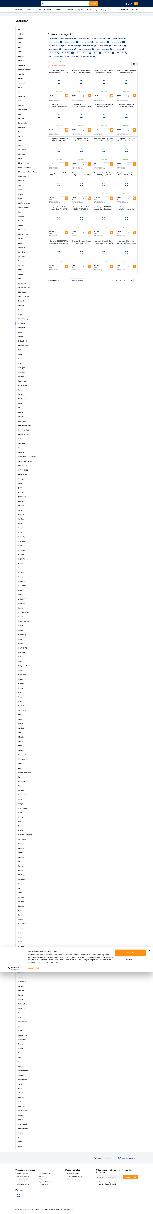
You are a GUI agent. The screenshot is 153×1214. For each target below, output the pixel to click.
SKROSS (21, 946)
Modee (20, 679)
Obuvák (21, 737)
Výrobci (80, 10)
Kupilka (21, 572)
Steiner (20, 977)
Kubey (20, 568)
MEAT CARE (22, 648)
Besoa (20, 132)
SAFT (20, 893)
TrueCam (21, 1053)
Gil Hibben (22, 399)
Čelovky (51, 38)
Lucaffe (20, 617)
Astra (20, 87)
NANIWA (21, 706)
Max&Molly (22, 635)
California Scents (24, 203)
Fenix (20, 354)
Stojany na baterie (86, 56)
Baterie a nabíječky (66, 38)
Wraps (20, 1115)
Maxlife (20, 644)
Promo (96, 52)
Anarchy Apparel (24, 70)
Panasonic (22, 781)
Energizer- (22, 328)
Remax (20, 866)
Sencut (20, 915)
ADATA (21, 30)
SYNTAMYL (22, 991)
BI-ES (20, 141)
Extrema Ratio (23, 345)
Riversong (21, 879)
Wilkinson (21, 1106)
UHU (19, 1057)
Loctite (20, 608)
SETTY (20, 919)
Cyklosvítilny (121, 52)
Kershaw (21, 519)
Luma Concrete (23, 621)
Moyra (20, 688)
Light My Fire (23, 599)
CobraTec (21, 248)
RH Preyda (22, 875)
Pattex (20, 786)
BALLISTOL (22, 96)
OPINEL (21, 764)
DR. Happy (22, 292)
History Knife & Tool (25, 461)
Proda (20, 826)
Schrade (21, 906)
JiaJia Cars (22, 497)
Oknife (20, 741)
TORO (20, 1031)
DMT (20, 279)
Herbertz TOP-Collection (27, 457)
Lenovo (20, 595)
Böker (20, 159)
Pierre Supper (23, 808)
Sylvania (21, 986)
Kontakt (135, 10)
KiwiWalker (22, 541)
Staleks (20, 973)
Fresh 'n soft (22, 385)
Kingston (21, 528)
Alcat (20, 47)
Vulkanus (21, 1102)
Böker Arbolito (23, 163)
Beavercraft (22, 110)
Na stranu (127, 64)
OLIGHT (21, 750)
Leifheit (20, 590)
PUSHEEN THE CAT (25, 835)
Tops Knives (22, 1022)
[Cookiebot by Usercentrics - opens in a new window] (13, 1209)
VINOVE (21, 1097)
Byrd (20, 199)
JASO (20, 488)
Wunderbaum (23, 1128)
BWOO (20, 194)
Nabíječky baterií (70, 56)
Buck (20, 190)
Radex (20, 853)
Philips (20, 804)
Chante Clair (22, 230)
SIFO (20, 937)
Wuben (20, 1120)
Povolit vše (130, 1194)
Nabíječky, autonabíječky (99, 38)
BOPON (21, 181)
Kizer (20, 546)
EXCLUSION (22, 341)
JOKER (20, 501)
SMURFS (21, 959)
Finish (20, 363)
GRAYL (20, 417)
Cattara (21, 216)
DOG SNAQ (22, 283)
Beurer (20, 136)
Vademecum (22, 1080)
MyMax (20, 701)
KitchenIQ (21, 537)
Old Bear (21, 746)
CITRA (20, 239)
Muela (20, 692)
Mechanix (21, 652)
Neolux (20, 724)
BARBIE (21, 101)
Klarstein (21, 550)
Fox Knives (22, 381)
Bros (19, 185)
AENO (20, 43)
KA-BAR (21, 506)
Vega (20, 1088)
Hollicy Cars (22, 466)
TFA (19, 1017)
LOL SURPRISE (23, 612)
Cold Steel (22, 252)
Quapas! (21, 848)
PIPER (20, 813)
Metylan (21, 661)
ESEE (20, 332)
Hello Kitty (22, 443)
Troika (20, 1048)
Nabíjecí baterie (88, 45)
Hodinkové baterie (82, 52)
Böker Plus (22, 176)
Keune (20, 523)
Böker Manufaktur (24, 167)
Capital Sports (23, 207)
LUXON (20, 626)
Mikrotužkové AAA (54, 45)
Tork (19, 1026)
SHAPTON (22, 924)
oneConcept (22, 759)
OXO (19, 768)
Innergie (21, 479)
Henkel (20, 448)
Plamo (20, 817)
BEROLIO (21, 127)
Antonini (21, 74)
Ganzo (20, 390)
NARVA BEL (22, 710)
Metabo (21, 657)
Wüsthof (21, 1133)
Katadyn (21, 514)
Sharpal (21, 928)
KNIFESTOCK (22, 559)
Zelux (20, 1146)
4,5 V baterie (53, 52)
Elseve (20, 310)
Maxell (20, 639)
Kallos (20, 510)
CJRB (20, 243)
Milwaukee (22, 675)
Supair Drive (22, 982)
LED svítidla (107, 52)
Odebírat (130, 1177)
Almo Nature (22, 56)
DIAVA (20, 274)
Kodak (20, 563)
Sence (20, 910)
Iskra (20, 483)
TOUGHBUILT (23, 1035)
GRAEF (20, 412)
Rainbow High (23, 857)
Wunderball (22, 1124)
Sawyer (21, 902)
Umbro (20, 1062)
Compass (21, 256)
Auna (20, 92)
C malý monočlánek (85, 49)
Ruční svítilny (66, 52)
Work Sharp (22, 1111)
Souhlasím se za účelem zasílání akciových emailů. (118, 1183)
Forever (21, 377)
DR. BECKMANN (24, 288)
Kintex (20, 532)
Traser (20, 1044)
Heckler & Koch (23, 434)
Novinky (103, 10)
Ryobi (20, 888)
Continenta (22, 265)
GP (19, 408)
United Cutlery (23, 1071)
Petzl (20, 799)
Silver (20, 942)
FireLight (21, 368)
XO (19, 1137)
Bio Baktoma (23, 150)
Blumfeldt (21, 154)
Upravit (130, 1201)
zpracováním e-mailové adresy (119, 1182)
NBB (19, 715)
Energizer (21, 323)
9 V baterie (118, 49)
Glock (20, 403)
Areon (20, 78)
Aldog (20, 52)
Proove (20, 830)
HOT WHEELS (23, 470)
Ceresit (20, 221)
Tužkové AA (82, 38)
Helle (20, 439)
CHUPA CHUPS (23, 234)
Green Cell (22, 421)
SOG (19, 964)
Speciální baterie (54, 56)
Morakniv (21, 684)
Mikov (20, 670)
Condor (20, 261)
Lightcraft (21, 603)
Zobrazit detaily (34, 1210)
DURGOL (21, 305)
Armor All (21, 83)
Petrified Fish (23, 795)
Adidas (20, 38)
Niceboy (21, 728)
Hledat (92, 3)
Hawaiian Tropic (24, 430)
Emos (20, 314)
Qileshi (20, 844)
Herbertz (21, 452)
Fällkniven (22, 350)
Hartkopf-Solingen (24, 425)
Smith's (20, 955)
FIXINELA (21, 372)
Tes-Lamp (21, 1008)
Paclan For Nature (24, 773)
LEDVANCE (22, 586)
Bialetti (20, 145)
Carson (20, 212)
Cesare (20, 225)
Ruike (20, 884)
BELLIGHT (21, 118)
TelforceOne (22, 1004)
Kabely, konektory (72, 45)
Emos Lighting (23, 319)
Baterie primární (118, 38)
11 (131, 282)
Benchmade (22, 123)
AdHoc (20, 34)
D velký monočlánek (103, 49)
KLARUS (21, 555)
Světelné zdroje (116, 42)
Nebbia (20, 719)
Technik (21, 999)
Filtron (20, 359)
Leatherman (22, 581)
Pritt (19, 821)
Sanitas (21, 897)
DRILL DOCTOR (23, 296)
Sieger (20, 933)
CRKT (20, 270)
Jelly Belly (21, 492)
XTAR (20, 1142)
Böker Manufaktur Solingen (28, 172)
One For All (22, 755)
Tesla (20, 1013)
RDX (19, 862)
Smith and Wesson (25, 950)
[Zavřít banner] (149, 1192)
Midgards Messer (24, 666)
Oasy (20, 732)
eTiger (20, 337)
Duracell (21, 301)
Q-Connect (22, 839)
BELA (20, 114)
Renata (20, 870)
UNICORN (21, 1066)
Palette (20, 777)
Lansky (20, 577)
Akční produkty (92, 10)
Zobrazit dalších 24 (78, 282)
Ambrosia (21, 65)
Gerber (20, 394)
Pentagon (21, 790)
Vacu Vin (21, 1075)
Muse (20, 697)
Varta (20, 1084)
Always (21, 61)
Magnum (21, 630)
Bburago (21, 105)
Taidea (20, 995)
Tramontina (22, 1039)
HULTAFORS (22, 474)
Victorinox (21, 1093)
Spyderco (21, 968)
